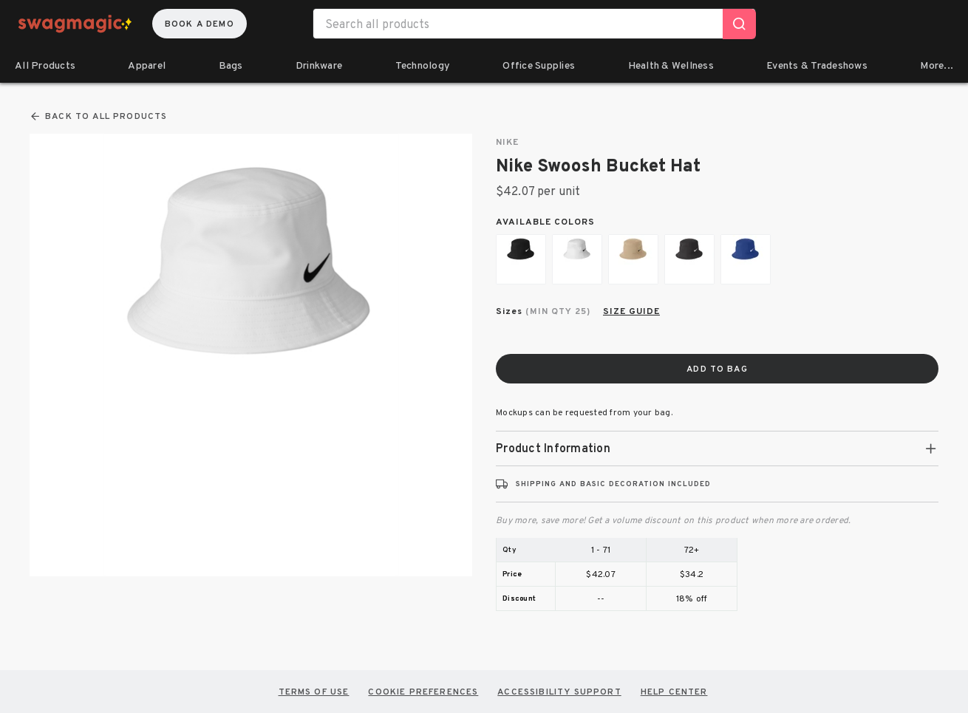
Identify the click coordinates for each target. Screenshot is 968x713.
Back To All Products (98, 116)
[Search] (739, 24)
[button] (717, 448)
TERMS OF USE (314, 691)
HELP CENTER (674, 691)
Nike (507, 143)
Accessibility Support (559, 691)
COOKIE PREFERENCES (423, 691)
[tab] (717, 448)
